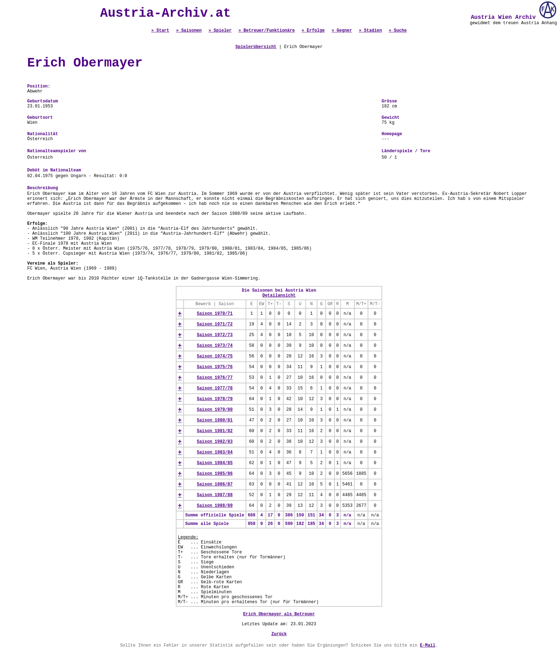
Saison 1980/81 (215, 420)
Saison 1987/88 (215, 495)
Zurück (278, 634)
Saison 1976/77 (215, 377)
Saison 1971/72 (215, 324)
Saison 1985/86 (215, 473)
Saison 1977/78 (215, 388)
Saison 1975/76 (215, 367)
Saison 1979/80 (215, 409)
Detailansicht (279, 295)
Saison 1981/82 (215, 431)
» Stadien (370, 30)
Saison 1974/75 (215, 356)
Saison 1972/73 (215, 335)
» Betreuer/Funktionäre (266, 30)
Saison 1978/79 (215, 399)
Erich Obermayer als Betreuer (279, 614)
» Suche (397, 30)
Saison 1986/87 (215, 484)
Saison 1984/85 (215, 463)
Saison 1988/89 (215, 505)
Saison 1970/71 (215, 313)
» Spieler (220, 30)
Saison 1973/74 (215, 345)
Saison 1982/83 (215, 441)
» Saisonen (189, 30)
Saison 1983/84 (215, 452)
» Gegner (342, 30)
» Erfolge (313, 30)
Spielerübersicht (256, 46)
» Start (160, 30)
